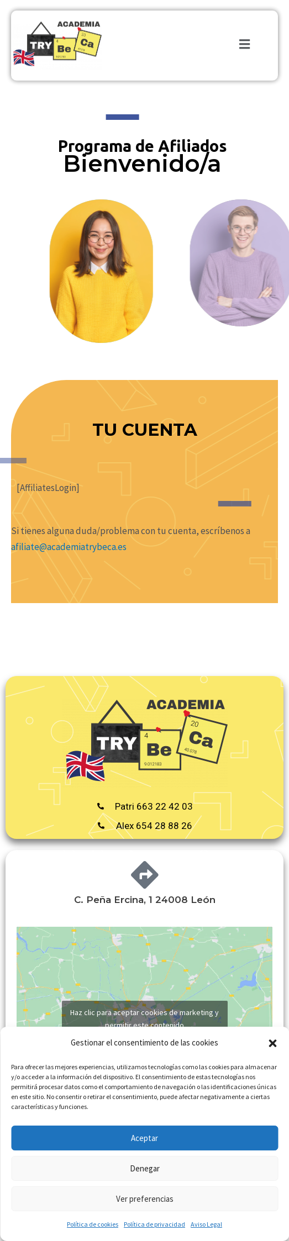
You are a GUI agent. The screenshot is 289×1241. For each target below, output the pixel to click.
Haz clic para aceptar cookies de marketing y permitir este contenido (144, 1018)
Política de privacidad (154, 1224)
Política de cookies (92, 1224)
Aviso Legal (206, 1224)
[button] (272, 1043)
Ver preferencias (145, 1199)
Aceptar (144, 1138)
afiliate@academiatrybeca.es (69, 547)
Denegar (145, 1168)
